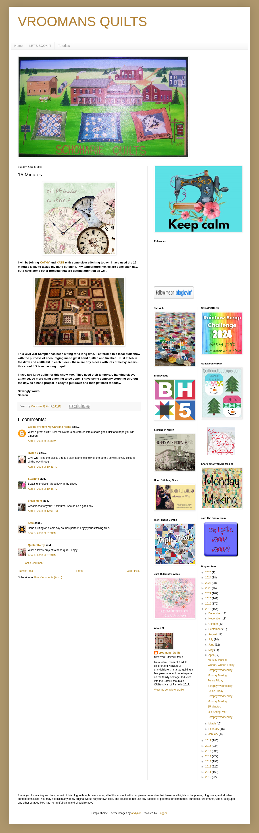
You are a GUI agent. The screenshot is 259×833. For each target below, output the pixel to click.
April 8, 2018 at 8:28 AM (42, 440)
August (212, 634)
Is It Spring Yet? (217, 712)
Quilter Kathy (36, 545)
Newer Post (26, 570)
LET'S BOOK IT (40, 45)
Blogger (162, 813)
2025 (208, 572)
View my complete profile (169, 689)
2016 (208, 745)
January (213, 734)
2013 (208, 761)
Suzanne (33, 478)
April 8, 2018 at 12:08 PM (43, 510)
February (214, 728)
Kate (31, 522)
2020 (208, 598)
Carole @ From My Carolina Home (49, 426)
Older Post (133, 570)
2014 (208, 756)
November (214, 618)
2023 (208, 582)
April (211, 655)
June (211, 644)
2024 (208, 577)
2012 (208, 766)
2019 (208, 603)
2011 (208, 771)
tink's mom (35, 500)
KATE (60, 262)
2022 (208, 588)
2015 (208, 751)
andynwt (136, 813)
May (211, 650)
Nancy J (33, 452)
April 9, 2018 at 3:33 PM (42, 555)
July (211, 639)
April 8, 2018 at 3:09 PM (42, 533)
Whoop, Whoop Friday (221, 664)
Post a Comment (33, 563)
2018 (208, 609)
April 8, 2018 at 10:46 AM (43, 488)
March (212, 723)
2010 (208, 777)
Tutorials (64, 45)
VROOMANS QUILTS (82, 21)
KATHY (45, 262)
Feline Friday (215, 680)
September (215, 629)
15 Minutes (214, 706)
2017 (208, 740)
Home (18, 45)
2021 (208, 593)
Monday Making (217, 659)
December (214, 613)
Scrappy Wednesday (220, 670)
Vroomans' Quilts (169, 652)
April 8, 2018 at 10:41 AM (43, 466)
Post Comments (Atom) (48, 577)
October (213, 623)
